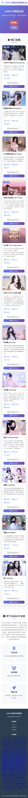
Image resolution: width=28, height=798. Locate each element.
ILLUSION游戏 (17, 781)
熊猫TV (9, 743)
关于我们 (14, 729)
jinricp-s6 (3, 737)
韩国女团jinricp (10, 756)
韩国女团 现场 (6, 741)
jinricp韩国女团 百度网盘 (17, 741)
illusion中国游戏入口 (10, 772)
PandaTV (24, 737)
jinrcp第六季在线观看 (13, 758)
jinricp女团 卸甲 (18, 756)
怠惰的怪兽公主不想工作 (20, 766)
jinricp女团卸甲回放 (14, 751)
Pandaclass (11, 762)
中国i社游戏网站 (17, 789)
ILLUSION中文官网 (7, 781)
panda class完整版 (10, 764)
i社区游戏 (23, 781)
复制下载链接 (14, 86)
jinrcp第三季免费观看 (19, 749)
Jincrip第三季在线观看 (7, 749)
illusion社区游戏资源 (7, 783)
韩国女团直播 (18, 737)
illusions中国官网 (20, 785)
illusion (3, 772)
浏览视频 (14, 22)
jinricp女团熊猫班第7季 (7, 766)
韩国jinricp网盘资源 (20, 754)
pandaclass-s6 (10, 737)
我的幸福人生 (20, 768)
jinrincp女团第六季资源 (14, 753)
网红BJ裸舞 (21, 760)
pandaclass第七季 (20, 764)
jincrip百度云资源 (9, 754)
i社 (17, 770)
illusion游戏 (19, 772)
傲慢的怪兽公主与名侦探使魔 (9, 768)
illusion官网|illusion (6, 779)
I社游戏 (20, 770)
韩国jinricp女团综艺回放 (14, 745)
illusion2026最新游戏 (7, 787)
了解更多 (14, 27)
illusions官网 (12, 785)
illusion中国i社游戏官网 (12, 775)
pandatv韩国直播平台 (16, 743)
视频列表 (14, 727)
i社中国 (24, 770)
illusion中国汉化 (16, 779)
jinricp (2, 739)
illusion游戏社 (22, 775)
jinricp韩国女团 (9, 739)
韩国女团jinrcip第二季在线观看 (17, 747)
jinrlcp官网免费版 (12, 760)
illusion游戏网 (16, 783)
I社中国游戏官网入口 (19, 777)
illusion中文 (24, 779)
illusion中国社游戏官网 (13, 773)
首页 (14, 724)
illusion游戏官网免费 (18, 787)
